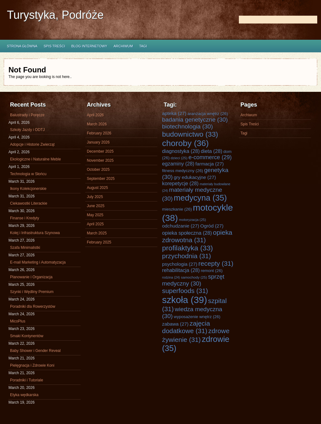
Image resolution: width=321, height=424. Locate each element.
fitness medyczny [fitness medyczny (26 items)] (182, 170)
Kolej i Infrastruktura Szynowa (35, 233)
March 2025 (97, 233)
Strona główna (22, 46)
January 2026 (98, 142)
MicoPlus (17, 321)
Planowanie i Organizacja (31, 277)
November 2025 (100, 160)
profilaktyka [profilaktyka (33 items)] (187, 248)
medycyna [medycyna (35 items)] (200, 197)
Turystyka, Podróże (55, 14)
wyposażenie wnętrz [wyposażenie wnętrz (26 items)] (197, 316)
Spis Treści (54, 46)
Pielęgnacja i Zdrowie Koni (32, 365)
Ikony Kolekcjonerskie (28, 188)
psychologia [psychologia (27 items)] (179, 264)
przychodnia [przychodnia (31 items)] (186, 255)
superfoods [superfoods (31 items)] (185, 290)
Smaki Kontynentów (26, 336)
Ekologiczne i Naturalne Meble (35, 159)
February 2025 (99, 242)
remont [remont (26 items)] (212, 270)
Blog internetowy (89, 46)
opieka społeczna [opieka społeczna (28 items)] (187, 233)
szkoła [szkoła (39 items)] (184, 300)
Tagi (143, 46)
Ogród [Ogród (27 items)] (212, 225)
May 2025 (95, 215)
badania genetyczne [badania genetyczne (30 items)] (195, 119)
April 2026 (95, 115)
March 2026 (97, 124)
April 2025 (95, 224)
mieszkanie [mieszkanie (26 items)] (177, 209)
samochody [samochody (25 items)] (194, 277)
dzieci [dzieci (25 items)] (179, 158)
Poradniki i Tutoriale (26, 380)
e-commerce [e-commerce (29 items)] (210, 157)
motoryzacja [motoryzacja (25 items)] (192, 219)
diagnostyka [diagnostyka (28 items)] (181, 151)
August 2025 (97, 188)
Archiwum (123, 46)
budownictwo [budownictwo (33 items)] (190, 134)
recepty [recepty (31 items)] (216, 263)
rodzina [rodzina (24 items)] (171, 277)
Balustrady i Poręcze (27, 115)
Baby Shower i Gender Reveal (35, 350)
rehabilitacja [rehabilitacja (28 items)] (181, 270)
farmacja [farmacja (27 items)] (209, 163)
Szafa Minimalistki (25, 247)
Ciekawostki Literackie (28, 203)
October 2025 (98, 169)
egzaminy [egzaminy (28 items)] (178, 163)
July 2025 (95, 197)
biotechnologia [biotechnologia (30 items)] (187, 126)
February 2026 (99, 133)
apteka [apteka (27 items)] (174, 113)
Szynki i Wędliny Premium (32, 292)
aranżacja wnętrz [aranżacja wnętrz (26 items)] (207, 113)
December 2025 (100, 151)
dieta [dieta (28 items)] (212, 151)
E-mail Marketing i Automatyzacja (38, 262)
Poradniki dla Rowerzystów (32, 306)
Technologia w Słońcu (28, 174)
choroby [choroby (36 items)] (185, 143)
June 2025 (95, 206)
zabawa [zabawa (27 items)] (175, 324)
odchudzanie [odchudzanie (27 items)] (180, 225)
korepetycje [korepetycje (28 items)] (180, 183)
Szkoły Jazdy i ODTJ (27, 130)
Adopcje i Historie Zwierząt (32, 144)
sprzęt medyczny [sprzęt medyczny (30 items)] (193, 280)
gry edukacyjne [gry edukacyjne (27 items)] (195, 177)
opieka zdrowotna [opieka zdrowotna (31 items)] (197, 236)
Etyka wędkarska (24, 395)
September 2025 (101, 178)
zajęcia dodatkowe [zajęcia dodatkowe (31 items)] (186, 327)
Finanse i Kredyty (24, 218)
